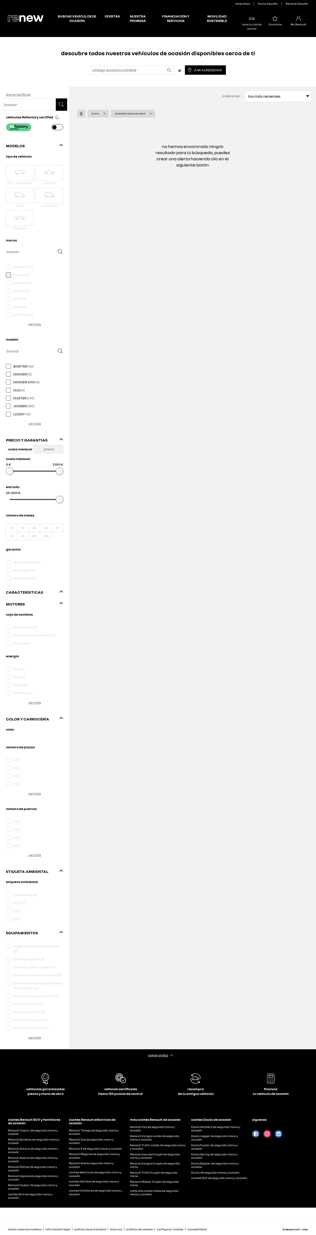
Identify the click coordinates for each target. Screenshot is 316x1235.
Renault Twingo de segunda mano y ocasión (94, 1132)
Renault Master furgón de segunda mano (154, 1183)
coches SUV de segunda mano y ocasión (30, 1196)
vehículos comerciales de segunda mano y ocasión (154, 1192)
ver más (34, 324)
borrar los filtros (18, 94)
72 (57, 528)
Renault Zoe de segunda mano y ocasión (91, 1141)
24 (12, 528)
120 (46, 536)
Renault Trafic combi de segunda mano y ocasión (157, 1147)
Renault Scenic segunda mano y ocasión (91, 1165)
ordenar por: (231, 96)
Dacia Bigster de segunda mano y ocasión (215, 1165)
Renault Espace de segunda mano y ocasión (33, 1177)
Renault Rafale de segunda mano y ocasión (32, 1168)
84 (12, 536)
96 (23, 536)
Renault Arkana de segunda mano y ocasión (33, 1150)
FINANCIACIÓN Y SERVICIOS (175, 18)
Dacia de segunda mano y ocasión (215, 1172)
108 (34, 536)
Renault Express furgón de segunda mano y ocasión (155, 1156)
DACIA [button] (95, 113)
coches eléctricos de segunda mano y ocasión (95, 1174)
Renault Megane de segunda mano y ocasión (94, 1156)
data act (116, 1229)
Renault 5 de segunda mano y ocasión (95, 1148)
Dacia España (268, 3)
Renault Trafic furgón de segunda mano (154, 1174)
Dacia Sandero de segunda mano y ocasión (215, 1128)
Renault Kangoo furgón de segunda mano (155, 1165)
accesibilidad (197, 1229)
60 (46, 528)
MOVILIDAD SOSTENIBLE (217, 18)
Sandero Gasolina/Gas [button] (130, 113)
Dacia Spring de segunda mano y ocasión (214, 1156)
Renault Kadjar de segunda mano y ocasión (33, 1187)
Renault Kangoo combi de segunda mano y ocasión (154, 1138)
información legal (57, 1229)
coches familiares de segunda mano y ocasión (95, 1192)
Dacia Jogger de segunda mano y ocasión (214, 1138)
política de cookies (139, 1229)
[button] (57, 117)
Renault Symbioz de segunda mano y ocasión (34, 1141)
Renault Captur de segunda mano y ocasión (33, 1132)
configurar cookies (170, 1229)
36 (23, 528)
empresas (243, 3)
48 (34, 528)
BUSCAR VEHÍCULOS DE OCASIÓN (77, 18)
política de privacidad (90, 1229)
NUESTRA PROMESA (138, 18)
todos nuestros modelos (24, 1229)
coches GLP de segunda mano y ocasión (219, 1178)
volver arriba (158, 1055)
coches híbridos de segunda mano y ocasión (94, 1183)
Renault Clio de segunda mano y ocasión (152, 1128)
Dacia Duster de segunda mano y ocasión (214, 1147)
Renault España (297, 3)
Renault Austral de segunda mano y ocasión (33, 1159)
